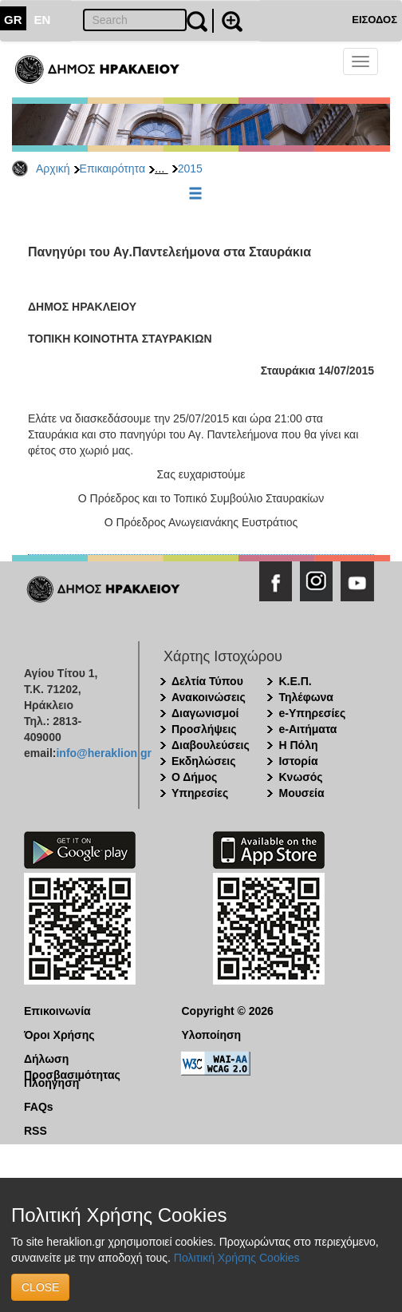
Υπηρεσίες (199, 793)
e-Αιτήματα (307, 729)
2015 (190, 168)
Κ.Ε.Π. (294, 681)
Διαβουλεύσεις (210, 745)
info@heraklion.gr (103, 753)
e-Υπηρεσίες (311, 713)
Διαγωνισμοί (204, 713)
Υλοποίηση (212, 1035)
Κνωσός (300, 777)
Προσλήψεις (204, 729)
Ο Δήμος (194, 777)
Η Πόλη (297, 745)
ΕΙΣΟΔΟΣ (374, 20)
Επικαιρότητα (112, 168)
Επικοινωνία (57, 1011)
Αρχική (53, 168)
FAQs (38, 1106)
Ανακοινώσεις (208, 697)
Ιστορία (297, 761)
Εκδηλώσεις (203, 761)
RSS (35, 1130)
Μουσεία (301, 793)
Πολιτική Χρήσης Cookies (237, 1257)
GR (13, 19)
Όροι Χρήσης (59, 1035)
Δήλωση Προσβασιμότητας (72, 1059)
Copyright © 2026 (228, 1011)
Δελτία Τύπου (207, 681)
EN (42, 19)
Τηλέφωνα (305, 697)
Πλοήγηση (51, 1082)
